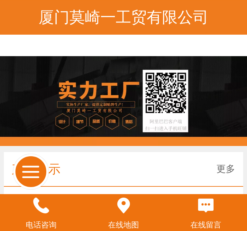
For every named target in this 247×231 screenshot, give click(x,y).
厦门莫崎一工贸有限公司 (123, 17)
